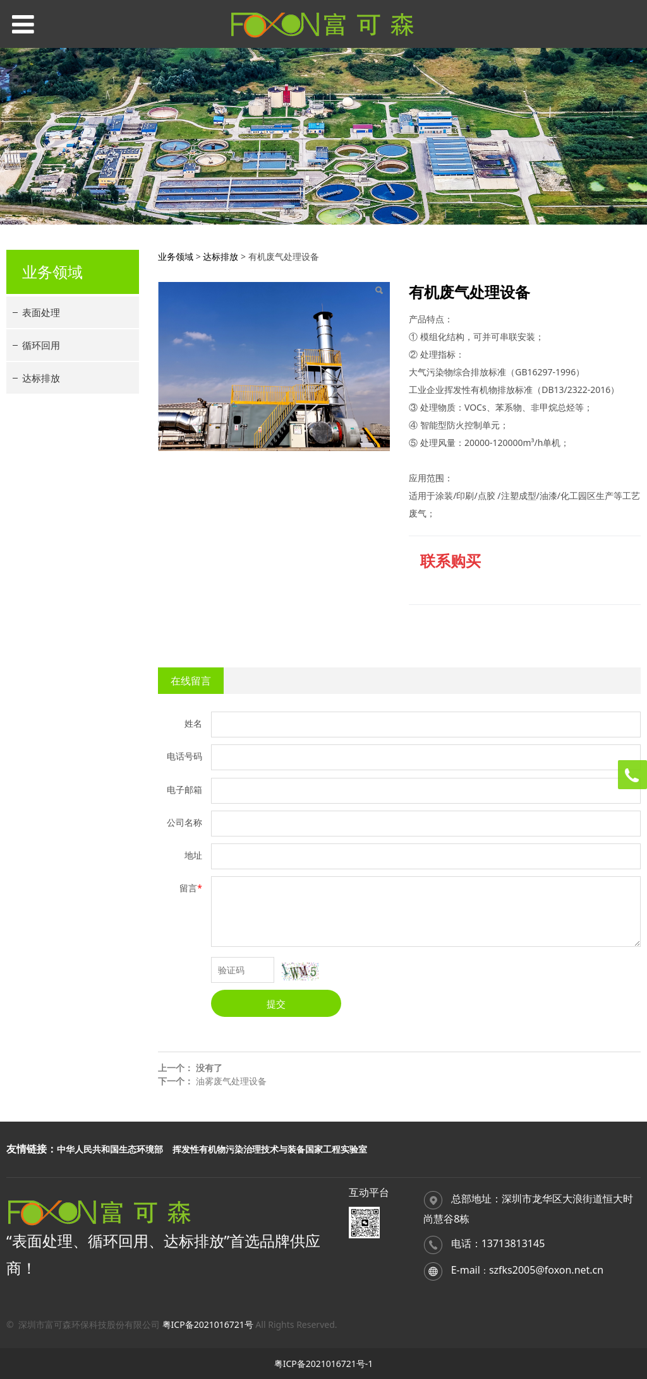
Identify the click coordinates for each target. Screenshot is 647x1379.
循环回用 (41, 345)
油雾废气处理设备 (231, 1081)
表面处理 (41, 312)
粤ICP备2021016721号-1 (323, 1364)
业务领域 (175, 256)
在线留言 (191, 681)
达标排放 (41, 378)
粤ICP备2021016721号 (207, 1324)
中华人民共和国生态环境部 (110, 1149)
